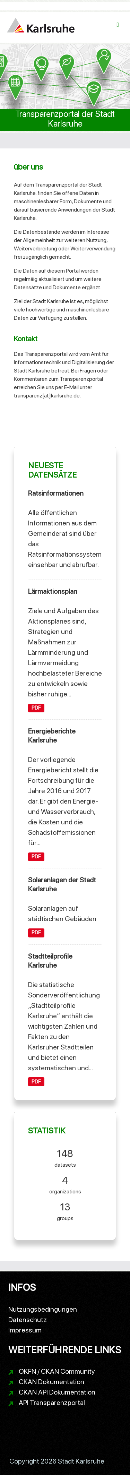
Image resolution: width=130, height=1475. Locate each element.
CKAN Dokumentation (51, 1382)
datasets (65, 1157)
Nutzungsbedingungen (42, 1309)
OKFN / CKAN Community (57, 1371)
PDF (36, 708)
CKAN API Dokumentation (57, 1392)
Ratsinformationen (56, 493)
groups (65, 1210)
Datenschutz (27, 1319)
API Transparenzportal (52, 1402)
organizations (65, 1184)
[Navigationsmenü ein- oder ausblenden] (118, 24)
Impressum (25, 1330)
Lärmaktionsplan (52, 591)
